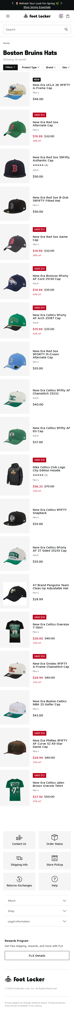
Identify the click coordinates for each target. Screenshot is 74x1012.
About (37, 900)
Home (6, 43)
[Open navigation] (8, 16)
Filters (10, 67)
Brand (51, 67)
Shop (37, 911)
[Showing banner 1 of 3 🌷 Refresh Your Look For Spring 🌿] (37, 5)
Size (66, 67)
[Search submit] (66, 29)
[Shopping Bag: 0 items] (67, 16)
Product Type (30, 67)
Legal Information (37, 921)
